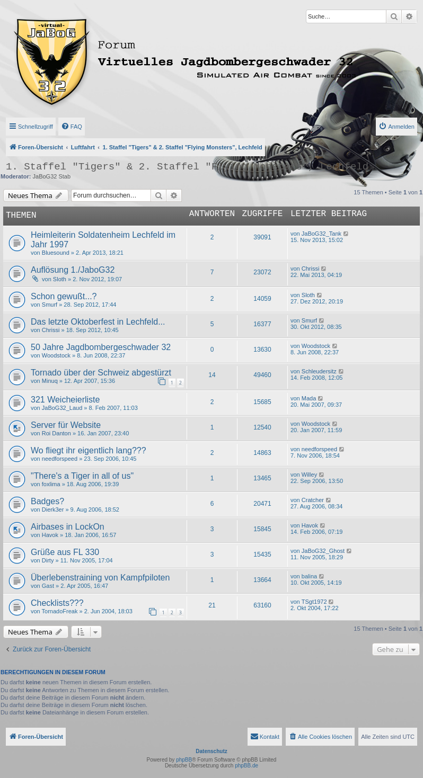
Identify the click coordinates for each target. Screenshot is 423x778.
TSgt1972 (314, 601)
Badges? (47, 501)
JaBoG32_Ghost (323, 551)
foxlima (51, 484)
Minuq (50, 381)
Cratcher (313, 500)
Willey (309, 474)
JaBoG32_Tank (321, 233)
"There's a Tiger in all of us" (82, 475)
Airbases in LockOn (67, 526)
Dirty (48, 560)
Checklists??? (57, 602)
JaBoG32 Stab (52, 176)
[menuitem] (71, 126)
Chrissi (311, 268)
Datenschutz (211, 751)
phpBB (184, 760)
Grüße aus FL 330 (65, 552)
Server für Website (66, 425)
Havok (50, 535)
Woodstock (56, 355)
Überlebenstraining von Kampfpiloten (100, 577)
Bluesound (55, 252)
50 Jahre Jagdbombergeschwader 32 (101, 347)
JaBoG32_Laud (62, 408)
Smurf (49, 304)
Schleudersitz (319, 371)
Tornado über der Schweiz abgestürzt (101, 372)
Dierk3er (53, 509)
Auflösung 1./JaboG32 (72, 269)
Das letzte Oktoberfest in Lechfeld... (98, 321)
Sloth (59, 279)
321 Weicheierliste (65, 399)
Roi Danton (56, 433)
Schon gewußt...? (64, 296)
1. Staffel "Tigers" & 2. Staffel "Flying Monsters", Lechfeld (187, 167)
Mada (309, 398)
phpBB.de (246, 765)
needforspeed (59, 458)
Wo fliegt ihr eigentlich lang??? (88, 450)
